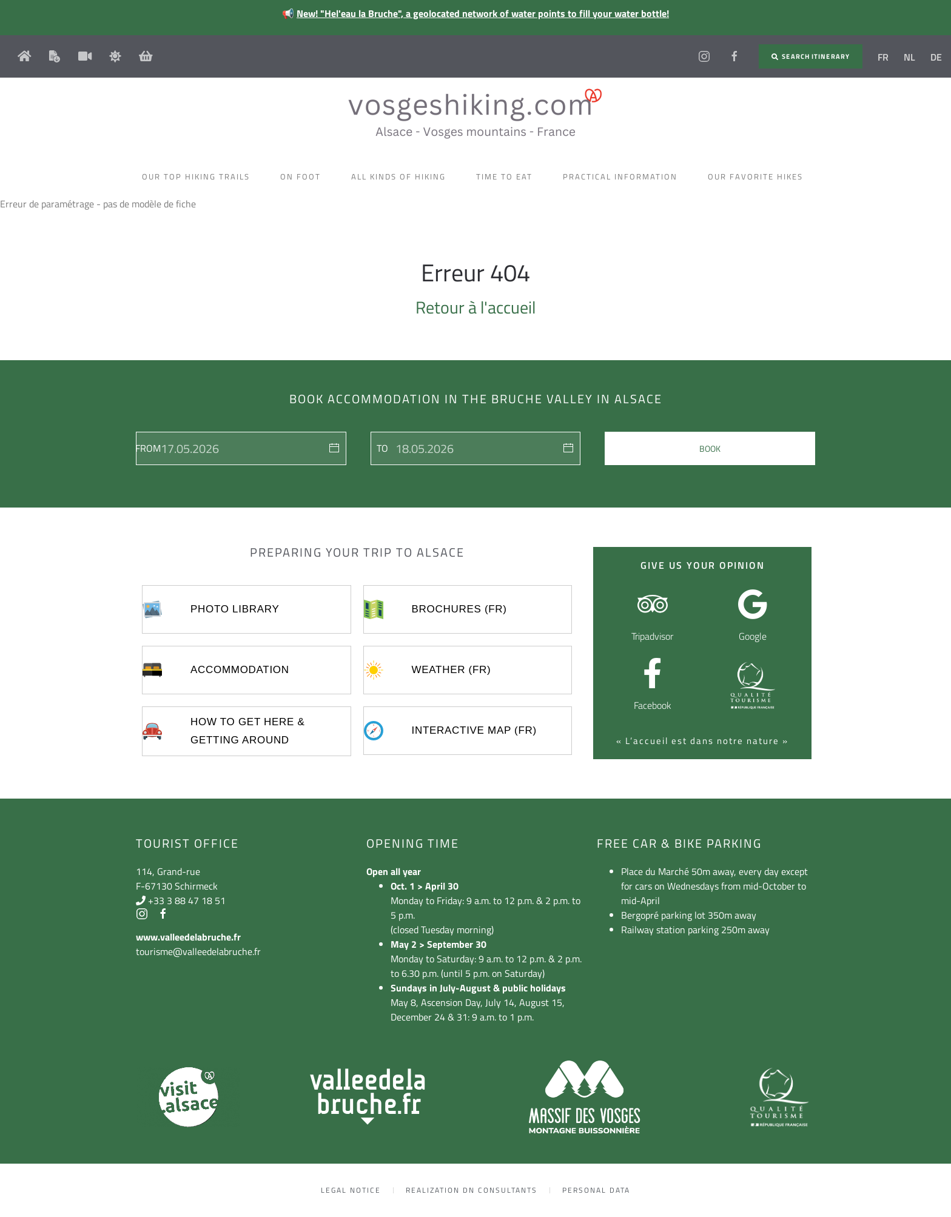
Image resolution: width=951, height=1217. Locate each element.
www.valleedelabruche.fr (188, 937)
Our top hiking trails (199, 176)
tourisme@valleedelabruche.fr (198, 951)
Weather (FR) (451, 670)
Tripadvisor (652, 636)
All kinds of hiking (401, 176)
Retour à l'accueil (475, 307)
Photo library (234, 609)
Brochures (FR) (459, 609)
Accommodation (239, 670)
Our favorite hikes (758, 176)
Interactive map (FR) (474, 730)
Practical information (623, 176)
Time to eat (507, 176)
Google (753, 636)
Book (710, 448)
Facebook (652, 705)
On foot (303, 176)
